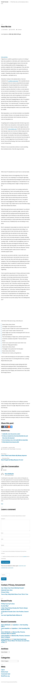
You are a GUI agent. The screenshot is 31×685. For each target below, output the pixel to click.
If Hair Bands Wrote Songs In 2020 (10, 442)
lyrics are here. (4, 57)
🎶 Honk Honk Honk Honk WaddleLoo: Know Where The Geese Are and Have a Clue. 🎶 (15, 640)
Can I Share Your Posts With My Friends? (12, 588)
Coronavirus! (4, 449)
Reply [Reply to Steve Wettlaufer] (2, 503)
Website (2, 545)
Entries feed (4, 672)
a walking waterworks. (13, 81)
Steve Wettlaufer (6, 625)
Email (2, 539)
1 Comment (19, 29)
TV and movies (18, 449)
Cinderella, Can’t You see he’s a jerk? (11, 434)
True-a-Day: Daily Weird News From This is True (14, 594)
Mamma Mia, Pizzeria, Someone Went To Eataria (13, 632)
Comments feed (5, 674)
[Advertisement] (15, 13)
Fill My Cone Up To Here (8, 604)
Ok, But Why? (5, 606)
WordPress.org (5, 676)
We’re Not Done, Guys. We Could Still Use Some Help (15, 440)
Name (2, 533)
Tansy (11, 449)
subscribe (25, 556)
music (8, 449)
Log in (3, 669)
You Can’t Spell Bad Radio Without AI (11, 615)
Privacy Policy (5, 592)
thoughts (13, 449)
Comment (3, 518)
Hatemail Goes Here (6, 590)
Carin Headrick (5, 29)
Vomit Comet (4, 2)
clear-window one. (12, 129)
